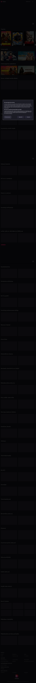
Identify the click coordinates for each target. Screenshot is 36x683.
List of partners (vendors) (8, 113)
